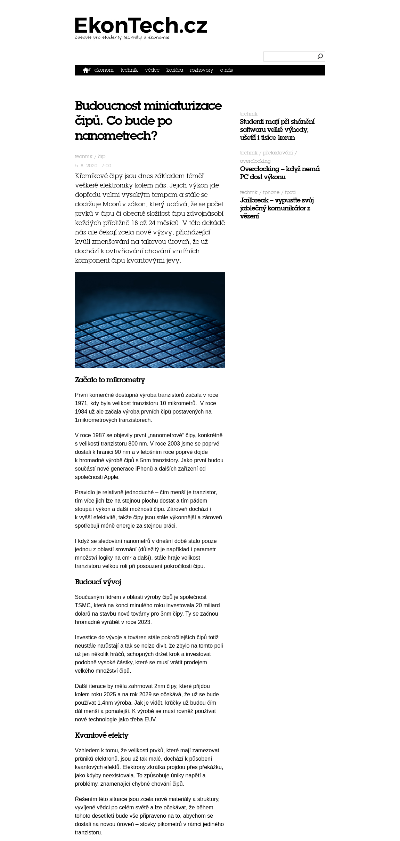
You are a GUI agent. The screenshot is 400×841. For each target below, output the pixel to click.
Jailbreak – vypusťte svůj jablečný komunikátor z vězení (276, 208)
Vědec (152, 70)
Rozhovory (201, 70)
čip (101, 157)
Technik (129, 70)
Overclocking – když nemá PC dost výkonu (280, 173)
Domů (87, 70)
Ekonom (104, 70)
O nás (226, 70)
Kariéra (174, 70)
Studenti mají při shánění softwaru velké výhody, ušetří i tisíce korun (277, 129)
